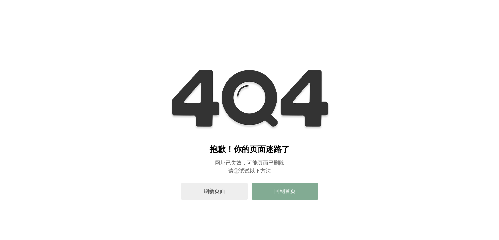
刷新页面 (214, 191)
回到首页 (285, 191)
